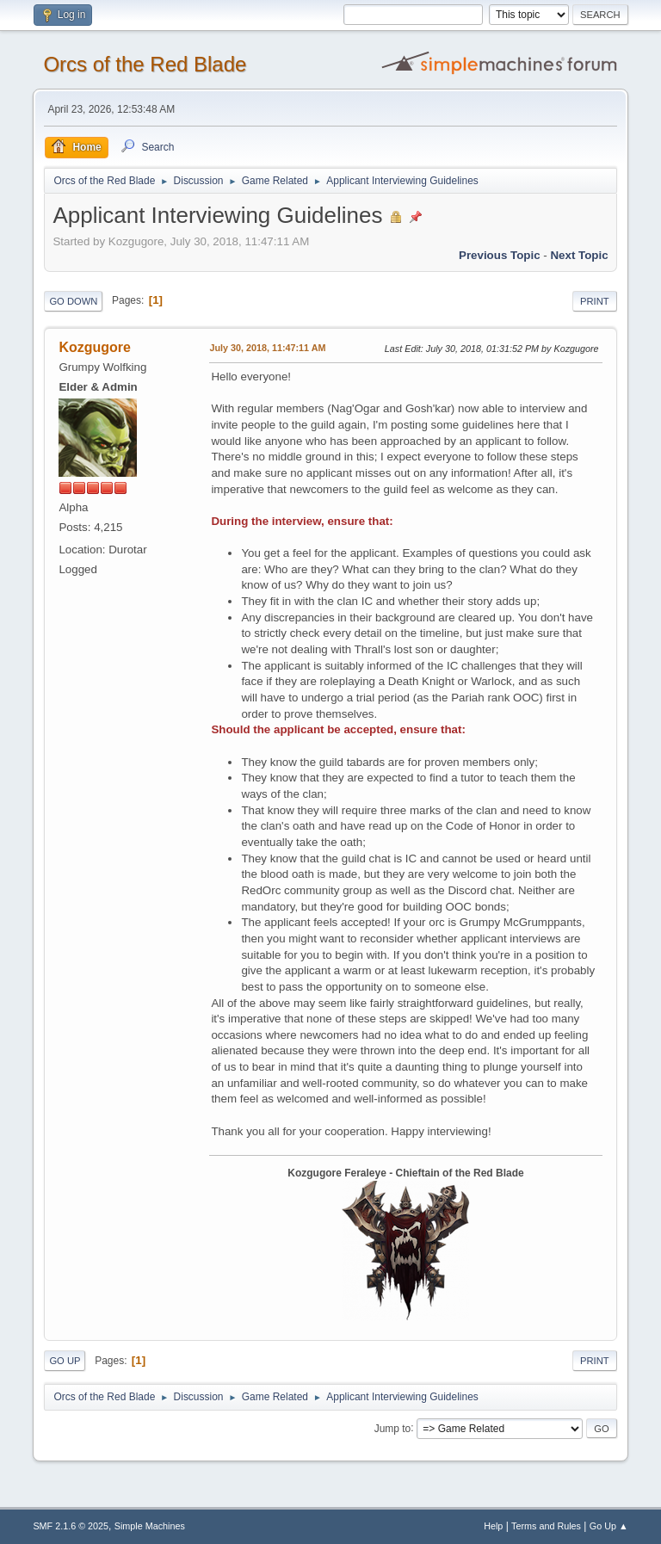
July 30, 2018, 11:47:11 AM (267, 348)
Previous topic (500, 255)
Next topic (579, 255)
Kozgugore (94, 347)
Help (493, 1526)
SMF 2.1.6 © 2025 (70, 1526)
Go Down (73, 301)
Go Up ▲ (609, 1526)
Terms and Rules (546, 1526)
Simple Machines (149, 1526)
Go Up (64, 1361)
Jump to (392, 1428)
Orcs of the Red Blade (144, 64)
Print (594, 301)
